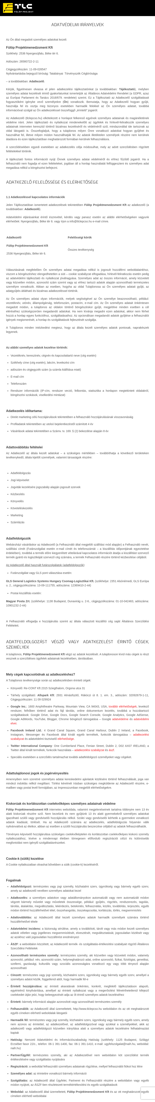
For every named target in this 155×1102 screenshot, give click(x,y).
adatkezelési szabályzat (89, 750)
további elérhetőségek (123, 706)
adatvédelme (120, 719)
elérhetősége (66, 738)
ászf (111, 750)
